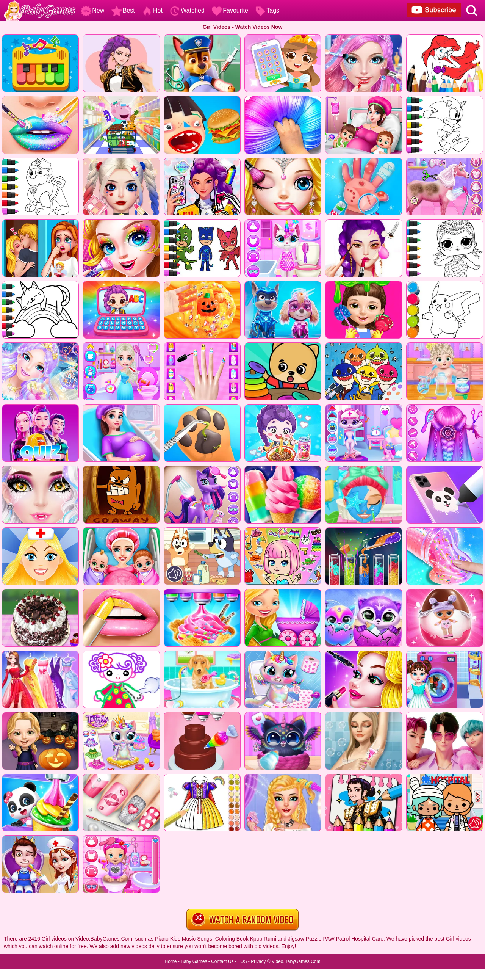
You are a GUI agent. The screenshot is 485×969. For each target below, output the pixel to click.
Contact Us (222, 961)
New (92, 10)
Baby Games (194, 961)
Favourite (229, 10)
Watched (187, 10)
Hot (152, 10)
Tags (267, 10)
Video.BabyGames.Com (296, 961)
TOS (242, 961)
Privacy (258, 961)
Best (123, 10)
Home (170, 961)
